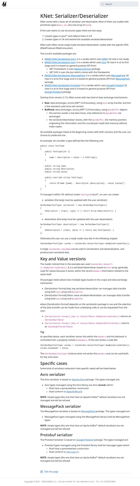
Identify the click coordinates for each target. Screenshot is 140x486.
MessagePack (118, 75)
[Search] (119, 4)
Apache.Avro (78, 379)
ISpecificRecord (74, 391)
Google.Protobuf (114, 85)
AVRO (105, 59)
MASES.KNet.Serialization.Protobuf (62, 85)
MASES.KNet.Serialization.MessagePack (65, 75)
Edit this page (51, 471)
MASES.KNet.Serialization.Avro (60, 59)
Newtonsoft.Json (82, 68)
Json (104, 62)
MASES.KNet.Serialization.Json (60, 62)
